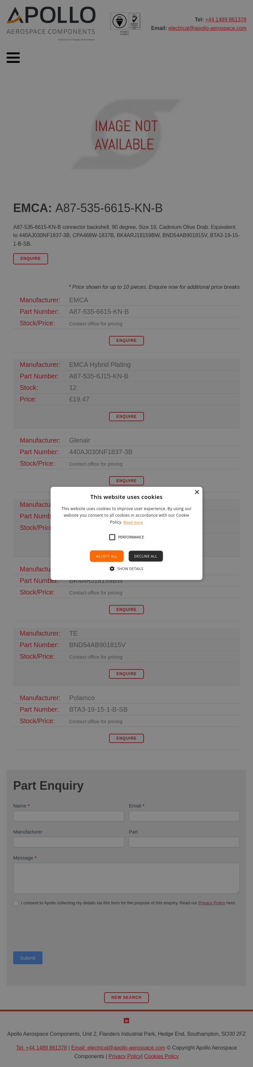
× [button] (196, 492)
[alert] (126, 533)
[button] (112, 537)
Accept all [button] (107, 556)
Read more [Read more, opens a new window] (133, 522)
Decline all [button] (145, 556)
